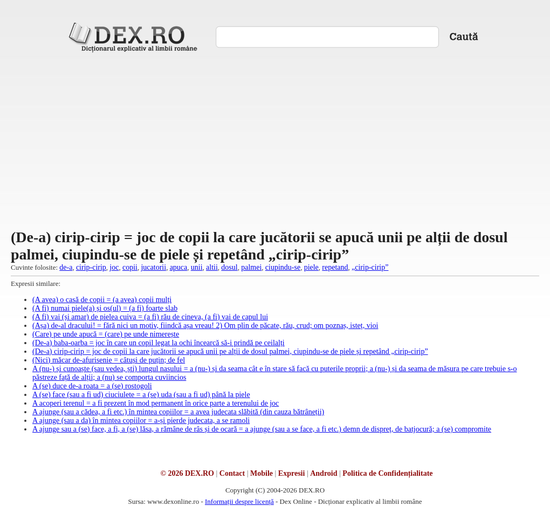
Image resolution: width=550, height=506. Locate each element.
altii (212, 267)
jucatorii (153, 267)
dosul (229, 267)
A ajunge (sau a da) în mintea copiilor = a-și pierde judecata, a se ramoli (141, 420)
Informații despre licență (239, 501)
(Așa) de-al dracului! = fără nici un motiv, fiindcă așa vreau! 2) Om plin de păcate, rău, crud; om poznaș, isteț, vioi (205, 326)
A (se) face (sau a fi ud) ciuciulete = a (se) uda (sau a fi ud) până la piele (141, 395)
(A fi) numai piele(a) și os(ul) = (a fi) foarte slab (104, 308)
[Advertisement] (275, 139)
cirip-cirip (91, 267)
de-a (65, 267)
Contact (232, 473)
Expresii (291, 473)
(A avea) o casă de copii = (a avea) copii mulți (101, 300)
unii (197, 267)
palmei (251, 267)
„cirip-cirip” (370, 267)
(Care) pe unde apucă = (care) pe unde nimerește (105, 334)
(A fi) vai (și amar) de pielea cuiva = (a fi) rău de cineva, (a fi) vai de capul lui (150, 317)
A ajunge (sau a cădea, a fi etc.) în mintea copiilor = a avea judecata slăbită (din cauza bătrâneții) (178, 412)
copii (130, 267)
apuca (179, 267)
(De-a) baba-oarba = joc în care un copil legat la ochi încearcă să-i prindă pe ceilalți (158, 343)
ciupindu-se (282, 267)
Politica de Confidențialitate (387, 473)
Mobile (261, 473)
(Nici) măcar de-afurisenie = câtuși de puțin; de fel (108, 360)
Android (323, 473)
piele (311, 267)
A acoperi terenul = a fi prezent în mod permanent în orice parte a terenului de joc (155, 403)
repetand (335, 267)
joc (114, 267)
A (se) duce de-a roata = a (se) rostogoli (92, 386)
